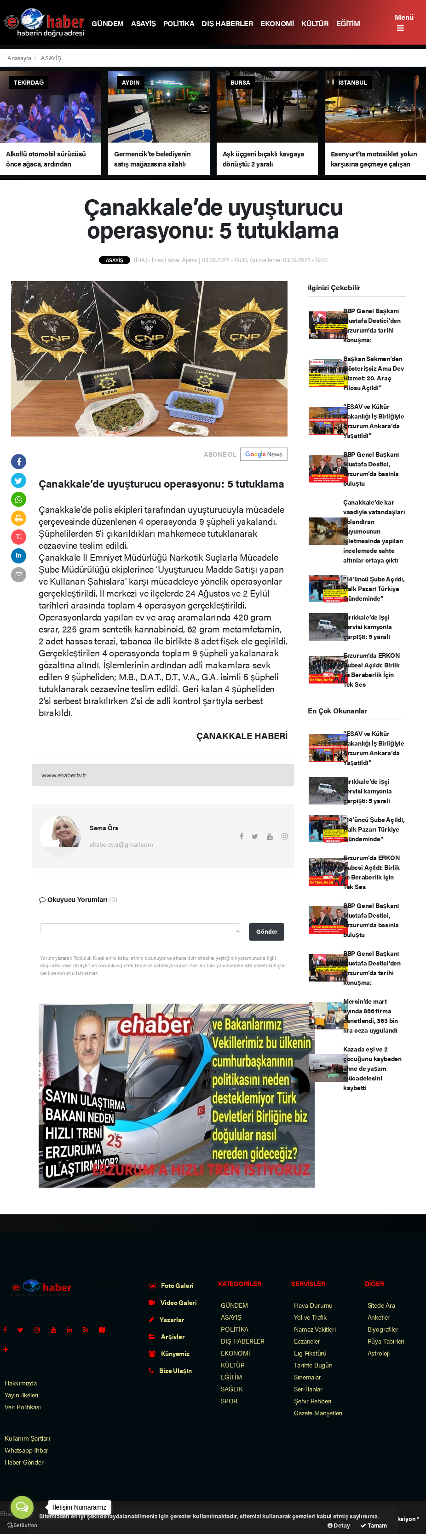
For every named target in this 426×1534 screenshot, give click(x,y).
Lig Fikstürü (310, 1352)
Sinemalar (307, 1376)
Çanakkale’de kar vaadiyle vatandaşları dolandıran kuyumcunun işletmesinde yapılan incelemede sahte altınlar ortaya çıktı (374, 530)
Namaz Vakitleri (314, 1328)
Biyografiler (383, 1328)
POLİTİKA (179, 23)
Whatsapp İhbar (26, 1449)
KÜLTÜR (315, 23)
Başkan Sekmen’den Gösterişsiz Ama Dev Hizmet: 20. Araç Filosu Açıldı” (373, 373)
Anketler (379, 1316)
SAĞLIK (232, 1388)
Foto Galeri (171, 1285)
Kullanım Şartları (27, 1437)
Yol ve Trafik (310, 1316)
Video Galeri (173, 1302)
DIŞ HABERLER (227, 23)
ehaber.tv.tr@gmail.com (121, 844)
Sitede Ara (381, 1305)
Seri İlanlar (308, 1388)
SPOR (229, 1400)
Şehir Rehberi (312, 1400)
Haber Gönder (24, 1461)
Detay (339, 1525)
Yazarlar (166, 1319)
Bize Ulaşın (170, 1370)
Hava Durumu (313, 1305)
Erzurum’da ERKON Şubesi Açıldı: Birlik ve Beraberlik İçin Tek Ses (371, 669)
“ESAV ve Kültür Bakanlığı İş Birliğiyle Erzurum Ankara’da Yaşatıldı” (373, 421)
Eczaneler (307, 1340)
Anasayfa (19, 57)
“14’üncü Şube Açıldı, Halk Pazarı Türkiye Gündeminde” (374, 588)
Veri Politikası (23, 1406)
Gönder (266, 931)
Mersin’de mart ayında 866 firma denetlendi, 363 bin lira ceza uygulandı (370, 1015)
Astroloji (379, 1352)
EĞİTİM (348, 23)
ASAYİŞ (143, 23)
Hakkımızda (21, 1382)
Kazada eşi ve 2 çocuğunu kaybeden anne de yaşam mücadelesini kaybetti (372, 1068)
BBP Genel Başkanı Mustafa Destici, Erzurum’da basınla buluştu (371, 468)
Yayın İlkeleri (21, 1394)
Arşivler (167, 1336)
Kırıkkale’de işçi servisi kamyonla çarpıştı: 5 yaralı (367, 626)
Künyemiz (169, 1353)
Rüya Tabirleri (386, 1340)
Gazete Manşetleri (318, 1412)
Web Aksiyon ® (399, 1518)
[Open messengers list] (22, 1507)
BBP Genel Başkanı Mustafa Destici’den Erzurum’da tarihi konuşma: (372, 325)
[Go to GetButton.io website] (22, 1525)
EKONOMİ (277, 23)
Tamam (373, 1525)
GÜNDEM (108, 23)
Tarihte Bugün (313, 1364)
